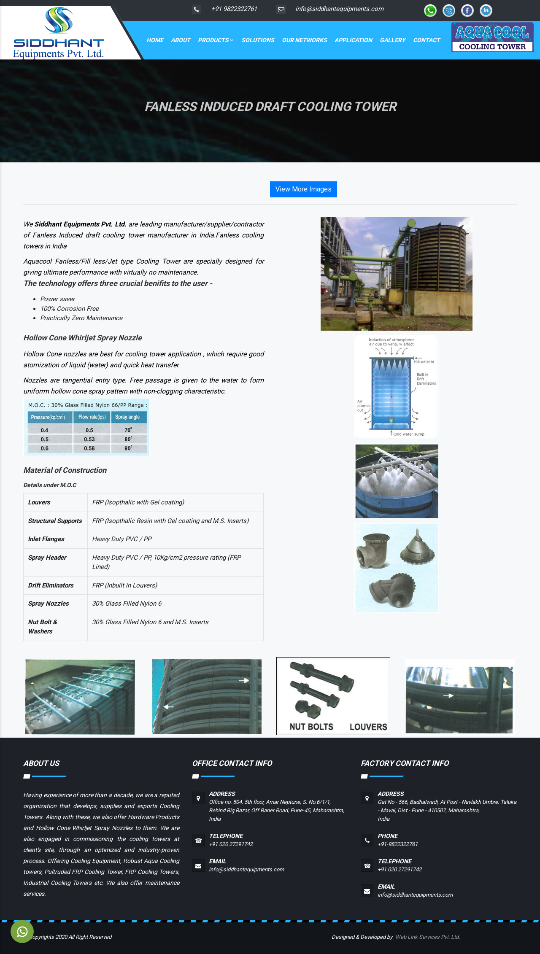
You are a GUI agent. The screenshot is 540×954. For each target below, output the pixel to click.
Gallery (392, 40)
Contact (426, 40)
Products (216, 40)
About (180, 40)
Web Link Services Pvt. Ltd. (427, 937)
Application (353, 40)
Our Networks (304, 40)
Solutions (257, 40)
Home (154, 40)
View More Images (303, 189)
